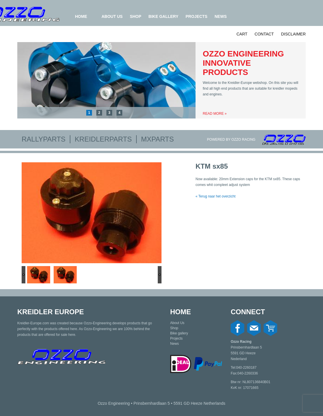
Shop (135, 16)
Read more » (215, 114)
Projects (196, 16)
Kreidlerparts (103, 139)
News (221, 16)
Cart (241, 34)
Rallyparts (43, 139)
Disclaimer (293, 34)
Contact (264, 34)
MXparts (157, 139)
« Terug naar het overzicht (216, 196)
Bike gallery (164, 16)
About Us (112, 16)
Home (81, 16)
